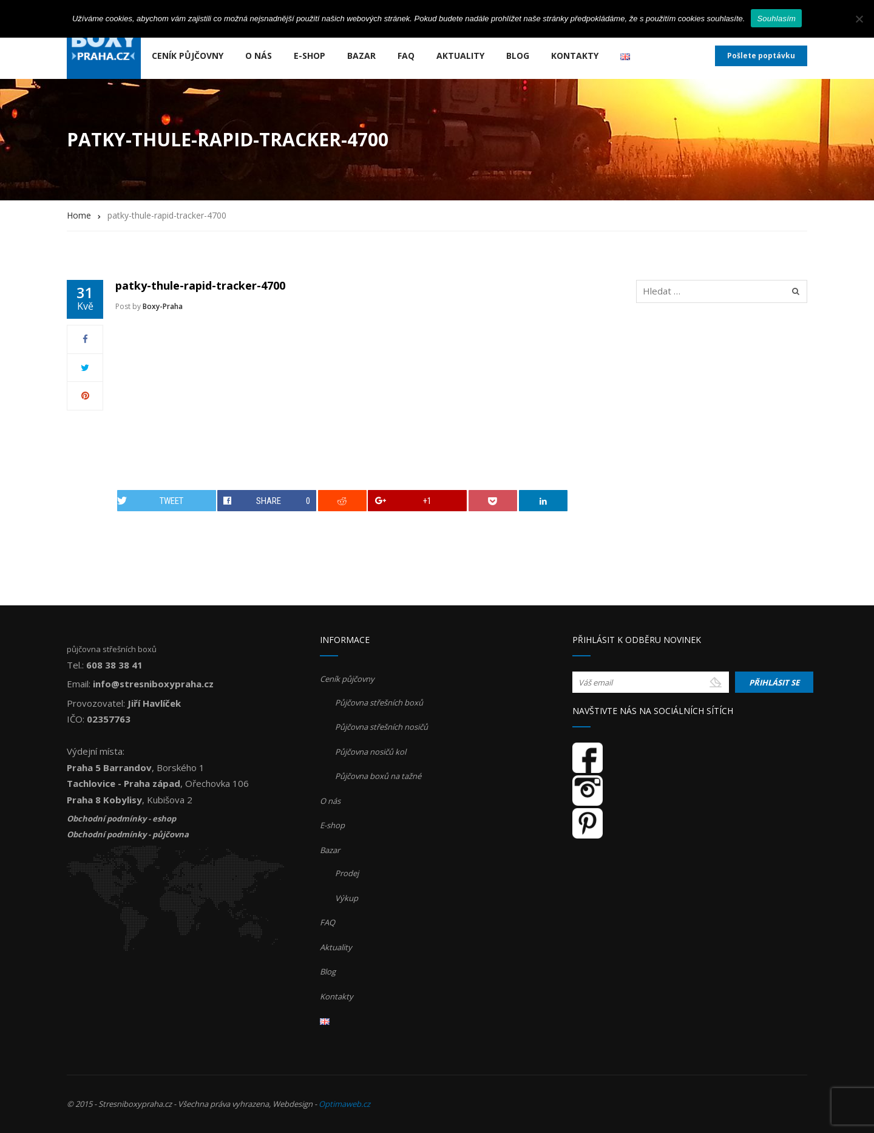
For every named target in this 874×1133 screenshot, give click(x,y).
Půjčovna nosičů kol (370, 751)
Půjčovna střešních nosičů (381, 726)
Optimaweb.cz (344, 1103)
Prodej (347, 873)
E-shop (309, 55)
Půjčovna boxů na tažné (378, 776)
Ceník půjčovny (187, 55)
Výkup (346, 898)
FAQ (406, 55)
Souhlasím (776, 18)
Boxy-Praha (163, 306)
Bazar (361, 55)
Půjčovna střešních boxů (379, 702)
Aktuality (460, 55)
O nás (258, 55)
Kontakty (574, 55)
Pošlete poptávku (761, 55)
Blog (517, 55)
